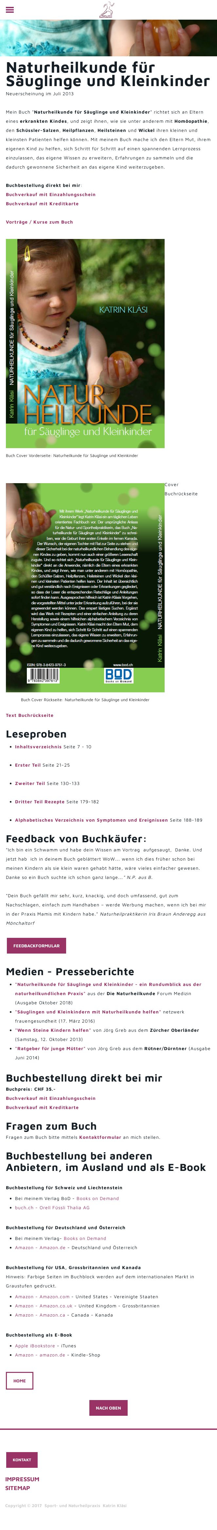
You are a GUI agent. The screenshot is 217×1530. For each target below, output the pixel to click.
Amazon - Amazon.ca (40, 1315)
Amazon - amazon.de (40, 1354)
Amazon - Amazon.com (42, 1296)
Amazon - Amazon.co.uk (44, 1305)
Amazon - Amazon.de (40, 1247)
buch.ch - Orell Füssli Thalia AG (52, 1207)
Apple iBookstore (35, 1345)
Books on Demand (98, 1198)
